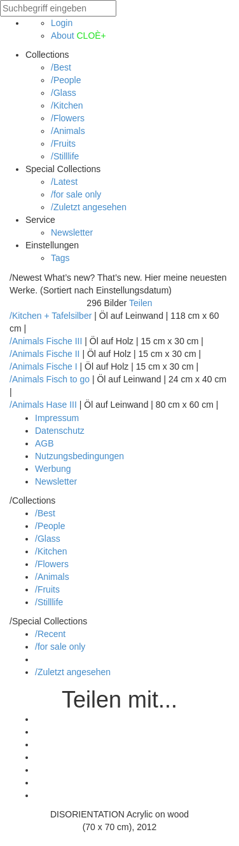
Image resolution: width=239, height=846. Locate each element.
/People (66, 80)
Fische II (63, 354)
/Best (61, 67)
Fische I (62, 366)
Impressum (57, 418)
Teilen (141, 303)
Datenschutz (60, 431)
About (78, 35)
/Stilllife (65, 156)
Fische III (64, 341)
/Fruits (63, 143)
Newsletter (72, 232)
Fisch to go (68, 379)
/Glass (63, 93)
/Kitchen (67, 105)
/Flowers (68, 118)
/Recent (50, 634)
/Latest (64, 182)
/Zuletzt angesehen (88, 207)
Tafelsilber (71, 316)
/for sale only (76, 194)
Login (61, 23)
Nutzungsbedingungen (79, 456)
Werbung (53, 469)
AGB (44, 443)
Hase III (61, 404)
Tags (60, 258)
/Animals (68, 131)
